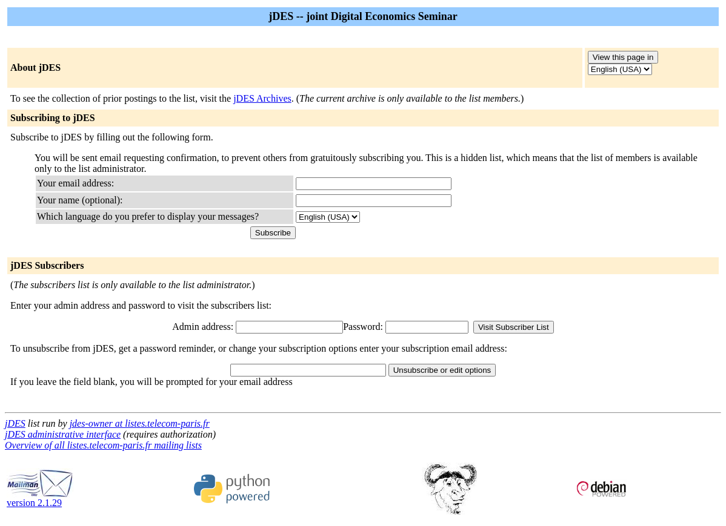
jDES (15, 423)
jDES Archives (262, 98)
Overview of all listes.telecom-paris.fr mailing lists (103, 445)
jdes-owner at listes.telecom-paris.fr (140, 423)
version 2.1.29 (40, 498)
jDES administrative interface (63, 434)
